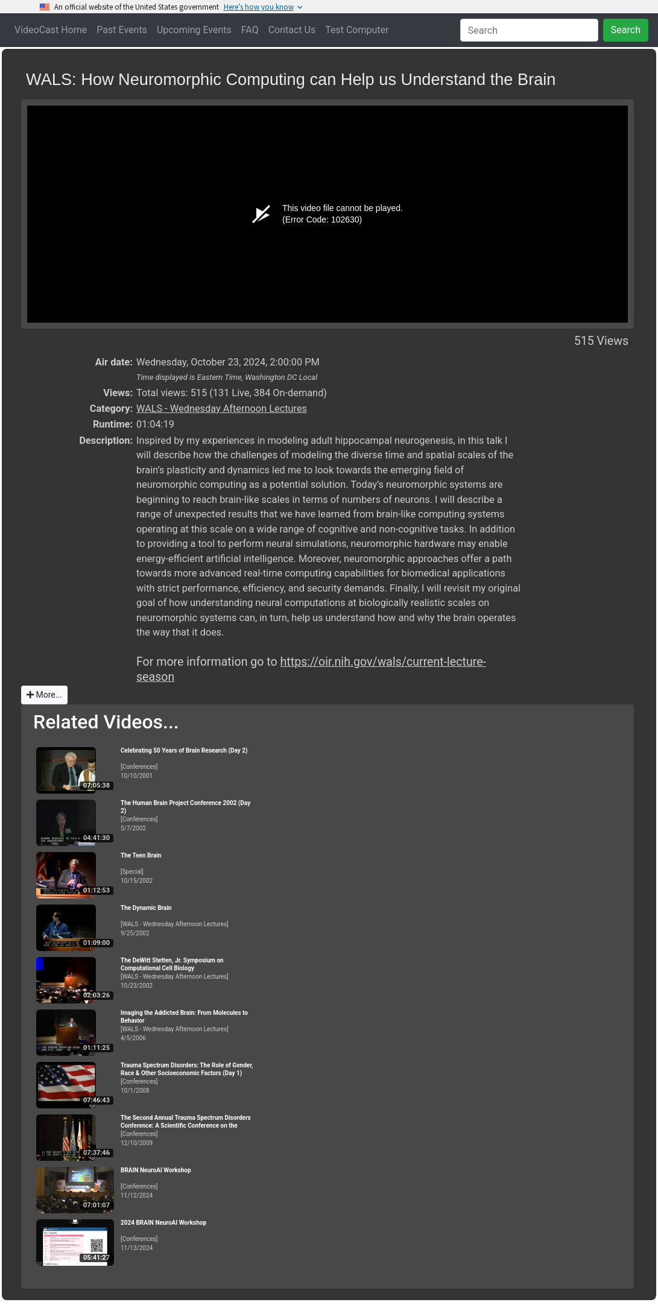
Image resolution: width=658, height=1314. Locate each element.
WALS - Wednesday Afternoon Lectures (221, 408)
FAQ (250, 30)
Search (626, 30)
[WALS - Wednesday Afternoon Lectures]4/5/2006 (187, 1025)
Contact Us (292, 30)
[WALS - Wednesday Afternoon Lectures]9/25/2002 (187, 921)
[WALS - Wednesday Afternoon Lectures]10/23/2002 (187, 973)
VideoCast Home (50, 30)
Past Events (121, 30)
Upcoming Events (194, 30)
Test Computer (356, 30)
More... (44, 695)
